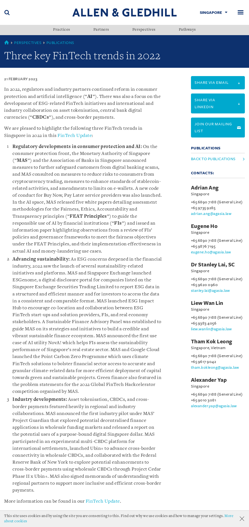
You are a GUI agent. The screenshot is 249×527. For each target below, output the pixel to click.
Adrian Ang (205, 188)
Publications (60, 43)
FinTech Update (74, 135)
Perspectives (144, 30)
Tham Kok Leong (211, 341)
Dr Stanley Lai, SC (213, 265)
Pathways (187, 30)
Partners (101, 30)
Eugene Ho (204, 226)
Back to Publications (213, 159)
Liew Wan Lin (207, 303)
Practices (61, 30)
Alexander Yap (209, 380)
